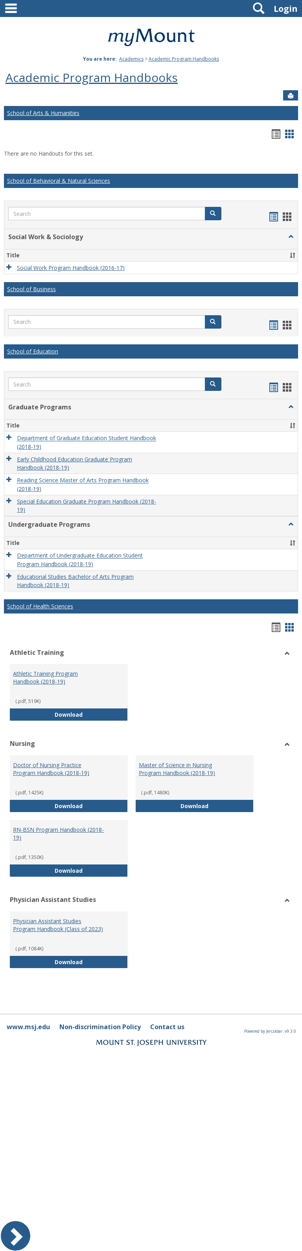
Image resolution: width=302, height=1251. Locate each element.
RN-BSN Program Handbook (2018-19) (58, 833)
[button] (213, 213)
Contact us (167, 1026)
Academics (131, 59)
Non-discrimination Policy (100, 1026)
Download (91, 714)
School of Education (32, 351)
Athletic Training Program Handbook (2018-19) (45, 677)
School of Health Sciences (40, 606)
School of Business (31, 289)
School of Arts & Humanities (43, 113)
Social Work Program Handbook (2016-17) (71, 267)
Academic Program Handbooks (184, 59)
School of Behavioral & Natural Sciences (58, 180)
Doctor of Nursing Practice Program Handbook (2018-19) (51, 769)
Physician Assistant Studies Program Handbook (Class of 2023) (58, 925)
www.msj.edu (28, 1026)
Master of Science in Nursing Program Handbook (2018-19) (177, 769)
